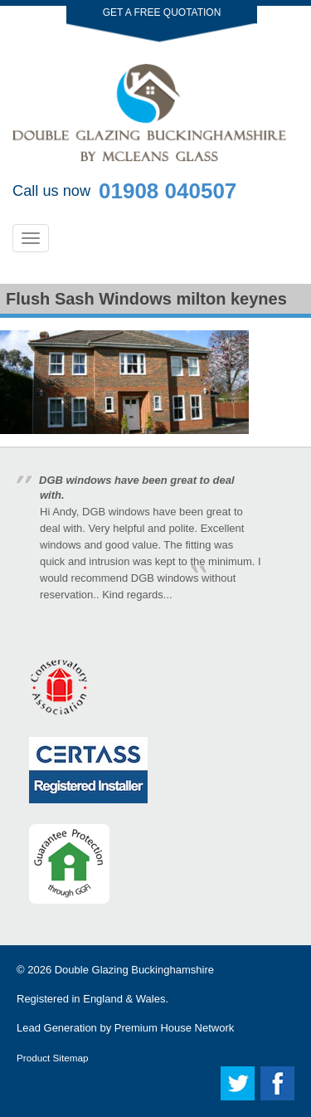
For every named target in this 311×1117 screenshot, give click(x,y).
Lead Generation (57, 1028)
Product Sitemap (52, 1057)
